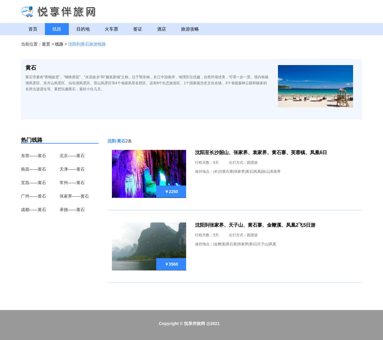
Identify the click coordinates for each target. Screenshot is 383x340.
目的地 (83, 28)
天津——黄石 (72, 169)
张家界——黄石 (74, 196)
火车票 (111, 28)
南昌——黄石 (33, 169)
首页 (32, 28)
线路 (56, 28)
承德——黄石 (72, 209)
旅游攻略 (190, 28)
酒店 (161, 28)
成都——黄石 (33, 209)
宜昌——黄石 (33, 182)
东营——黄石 (33, 155)
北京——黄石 (72, 155)
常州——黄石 (72, 182)
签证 (137, 28)
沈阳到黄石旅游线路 (87, 44)
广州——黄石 (33, 196)
